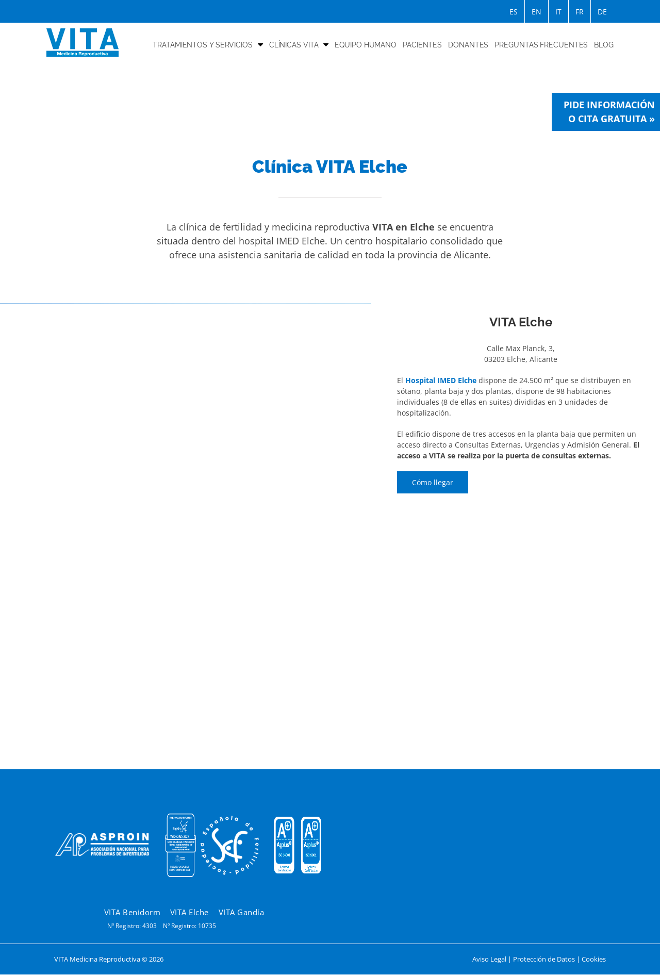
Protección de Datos (544, 959)
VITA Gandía (242, 912)
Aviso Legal (489, 959)
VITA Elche (189, 912)
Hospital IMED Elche (440, 380)
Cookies (594, 959)
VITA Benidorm (132, 912)
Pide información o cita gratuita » (609, 111)
